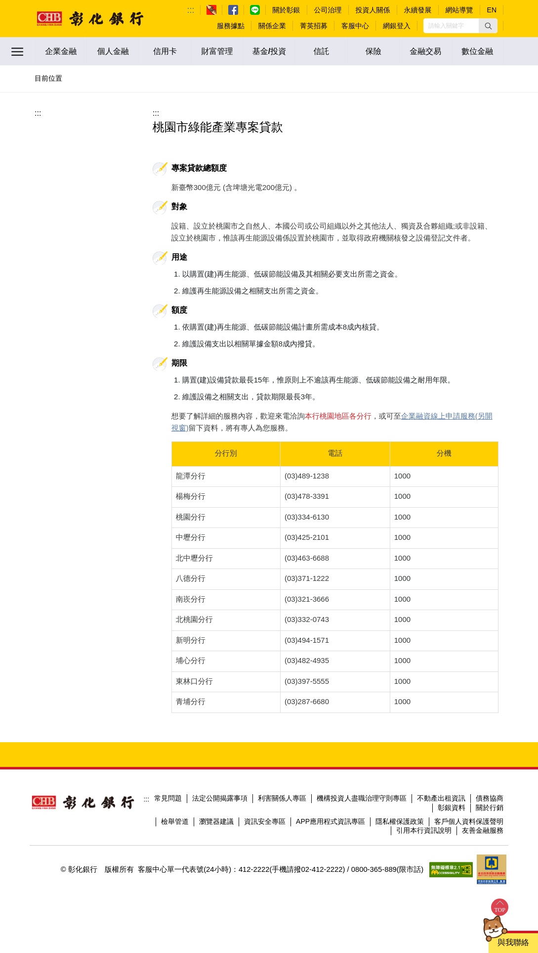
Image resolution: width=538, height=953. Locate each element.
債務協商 (489, 798)
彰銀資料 (451, 807)
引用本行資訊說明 (424, 830)
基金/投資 (269, 51)
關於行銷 (489, 807)
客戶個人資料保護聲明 (468, 821)
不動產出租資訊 (441, 798)
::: (191, 9)
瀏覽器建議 (216, 821)
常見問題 (168, 798)
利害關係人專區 (282, 798)
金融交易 (425, 51)
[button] (488, 25)
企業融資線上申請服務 (438, 416)
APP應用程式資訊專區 (330, 821)
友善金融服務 (482, 830)
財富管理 (217, 51)
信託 (321, 51)
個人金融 (113, 51)
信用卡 (165, 51)
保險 (373, 51)
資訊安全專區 (265, 821)
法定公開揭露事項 (220, 798)
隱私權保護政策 (399, 821)
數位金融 (477, 51)
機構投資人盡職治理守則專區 (362, 798)
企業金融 (61, 51)
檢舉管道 (175, 821)
